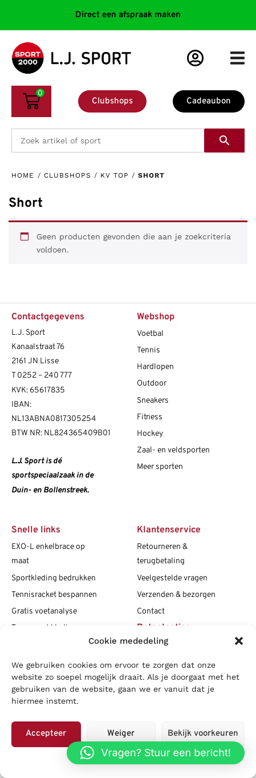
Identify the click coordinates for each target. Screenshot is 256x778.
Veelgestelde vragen (172, 578)
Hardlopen (155, 367)
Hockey (150, 434)
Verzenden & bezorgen (176, 595)
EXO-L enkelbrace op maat (48, 554)
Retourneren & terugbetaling (162, 554)
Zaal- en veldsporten (173, 450)
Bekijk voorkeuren (203, 733)
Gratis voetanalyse (44, 611)
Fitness (149, 417)
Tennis (148, 350)
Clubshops (67, 175)
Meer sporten (160, 467)
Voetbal (150, 334)
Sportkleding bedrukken (53, 578)
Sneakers (153, 401)
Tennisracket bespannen (54, 595)
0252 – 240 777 (44, 375)
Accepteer (46, 733)
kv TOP (114, 175)
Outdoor (151, 383)
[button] (239, 641)
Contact (151, 611)
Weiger (121, 733)
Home (22, 175)
